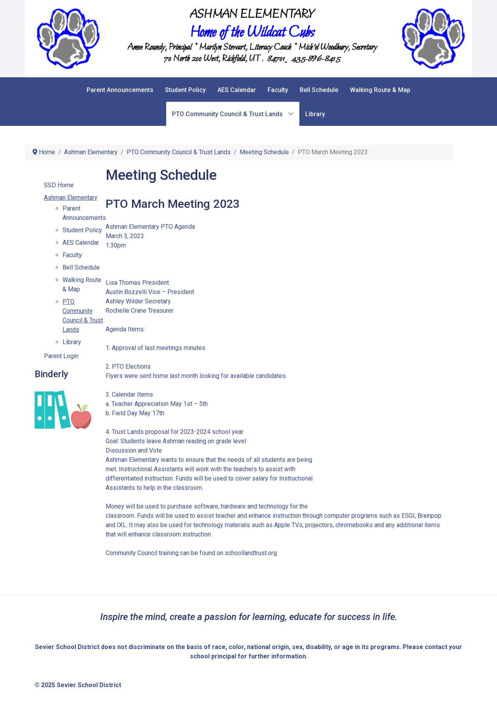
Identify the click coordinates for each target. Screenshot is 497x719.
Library (72, 342)
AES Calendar (81, 242)
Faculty (72, 255)
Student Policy (82, 230)
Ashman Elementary (70, 197)
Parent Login (61, 356)
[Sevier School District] (248, 38)
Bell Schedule (81, 267)
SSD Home (59, 185)
